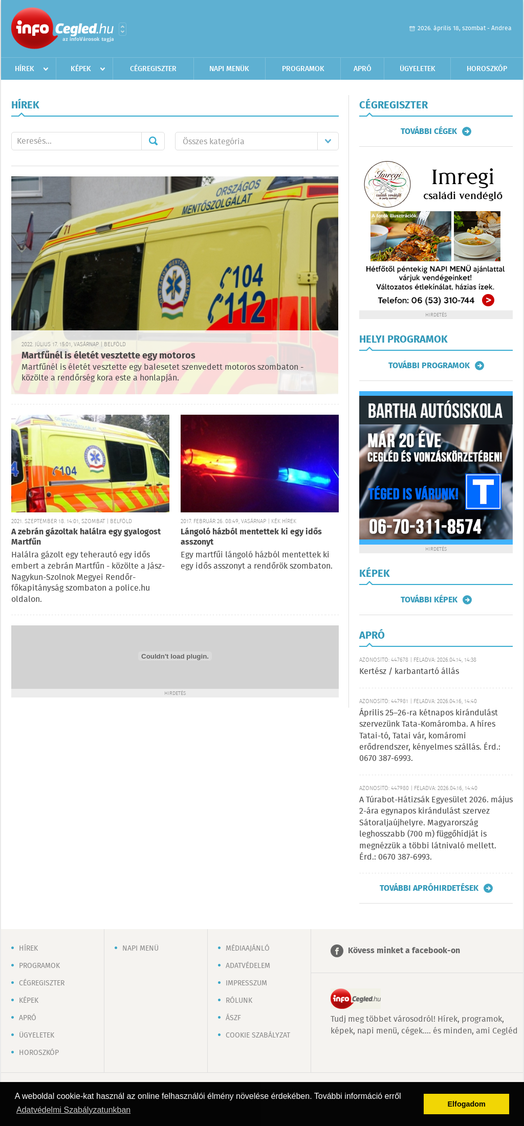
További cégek (429, 131)
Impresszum (246, 983)
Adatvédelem (248, 966)
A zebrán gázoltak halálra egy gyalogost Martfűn (86, 537)
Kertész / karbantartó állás (409, 671)
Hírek (24, 69)
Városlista (122, 29)
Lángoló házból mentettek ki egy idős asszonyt (251, 537)
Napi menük (229, 69)
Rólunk (239, 1000)
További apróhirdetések (429, 888)
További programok (429, 365)
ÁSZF (233, 1018)
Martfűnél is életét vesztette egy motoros (108, 356)
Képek (81, 69)
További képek (429, 599)
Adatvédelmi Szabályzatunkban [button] (73, 1110)
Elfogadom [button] (467, 1104)
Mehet (153, 141)
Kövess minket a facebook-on (404, 950)
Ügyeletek (417, 69)
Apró (363, 69)
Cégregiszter (153, 69)
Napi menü (140, 948)
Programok (303, 69)
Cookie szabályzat (258, 1035)
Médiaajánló (248, 948)
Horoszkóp (487, 69)
